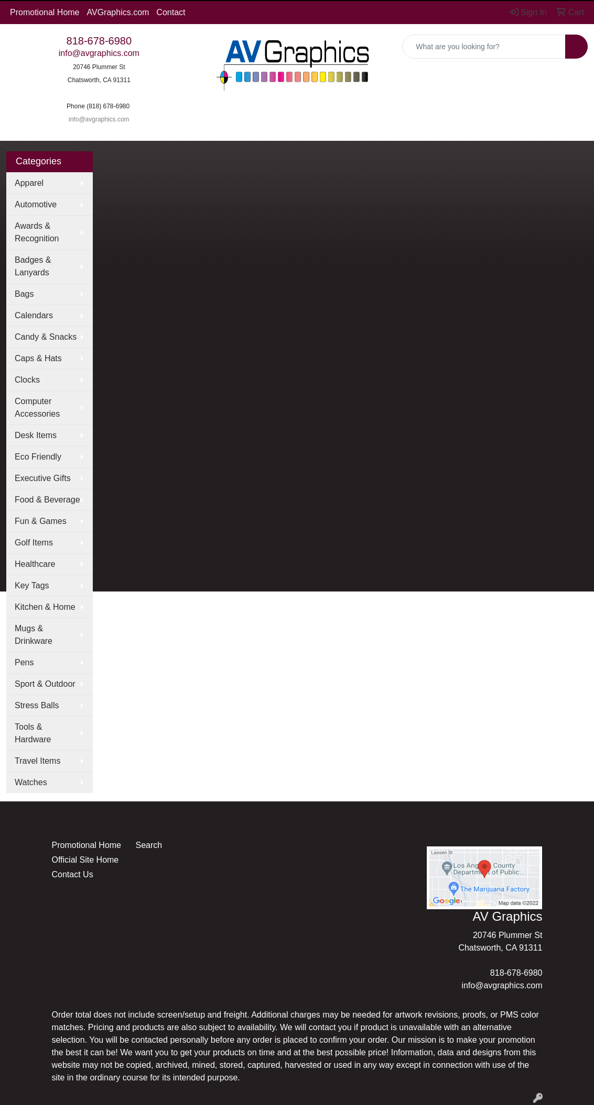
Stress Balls (37, 705)
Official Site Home (85, 859)
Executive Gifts (43, 478)
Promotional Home (45, 12)
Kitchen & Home (45, 606)
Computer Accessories (37, 407)
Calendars (34, 315)
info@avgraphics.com (99, 53)
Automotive (36, 204)
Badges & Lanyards (33, 266)
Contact (170, 12)
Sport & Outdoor (45, 683)
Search (148, 845)
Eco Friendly (38, 456)
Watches (31, 782)
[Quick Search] (484, 47)
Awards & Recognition (37, 232)
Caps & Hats (38, 358)
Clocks (27, 379)
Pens (24, 662)
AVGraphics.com (118, 12)
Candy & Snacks (46, 336)
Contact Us (72, 874)
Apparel (29, 182)
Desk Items (36, 435)
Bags (24, 293)
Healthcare (35, 564)
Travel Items (37, 760)
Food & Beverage (47, 499)
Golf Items (34, 542)
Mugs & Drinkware (33, 634)
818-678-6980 (99, 41)
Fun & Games (41, 521)
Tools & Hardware (33, 733)
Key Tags (32, 585)
